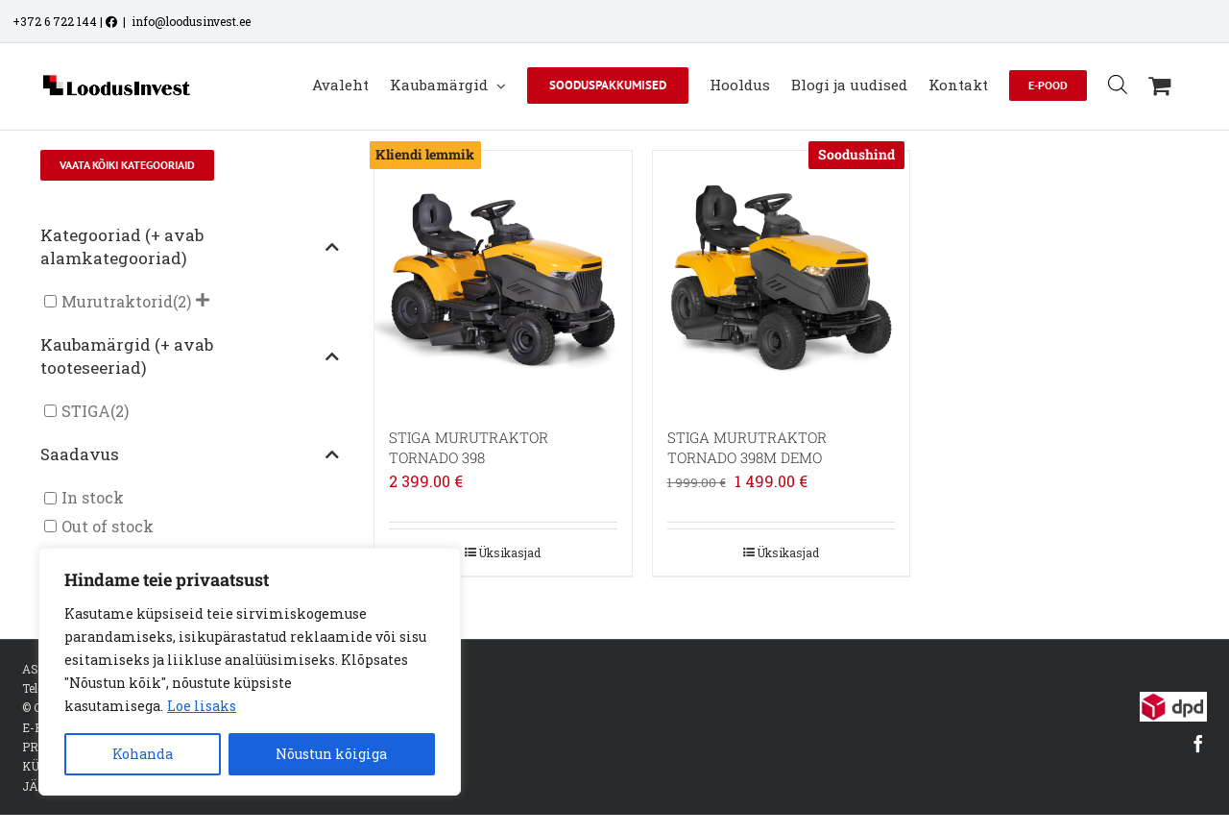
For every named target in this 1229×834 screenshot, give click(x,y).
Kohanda (142, 754)
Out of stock (107, 526)
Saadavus (189, 454)
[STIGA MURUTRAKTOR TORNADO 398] (503, 279)
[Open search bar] (1117, 84)
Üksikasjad (509, 552)
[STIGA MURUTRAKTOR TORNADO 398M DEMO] (781, 279)
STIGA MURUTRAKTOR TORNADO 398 (468, 447)
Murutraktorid (117, 301)
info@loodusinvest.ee (191, 21)
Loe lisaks (201, 706)
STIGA (85, 411)
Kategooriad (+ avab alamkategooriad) (189, 246)
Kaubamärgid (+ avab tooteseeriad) (189, 356)
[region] (249, 672)
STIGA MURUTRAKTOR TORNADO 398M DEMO (747, 447)
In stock (92, 498)
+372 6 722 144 (54, 21)
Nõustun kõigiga (331, 754)
